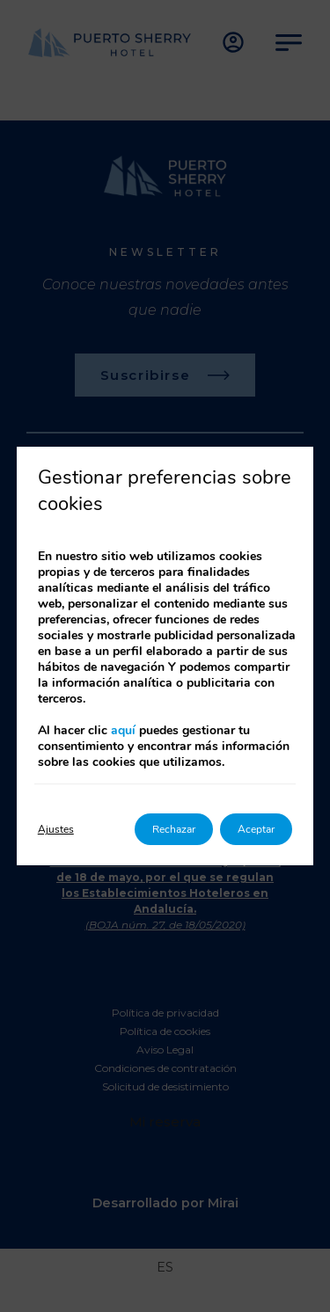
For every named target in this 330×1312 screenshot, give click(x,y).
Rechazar (173, 829)
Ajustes (56, 829)
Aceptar (256, 829)
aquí (123, 730)
